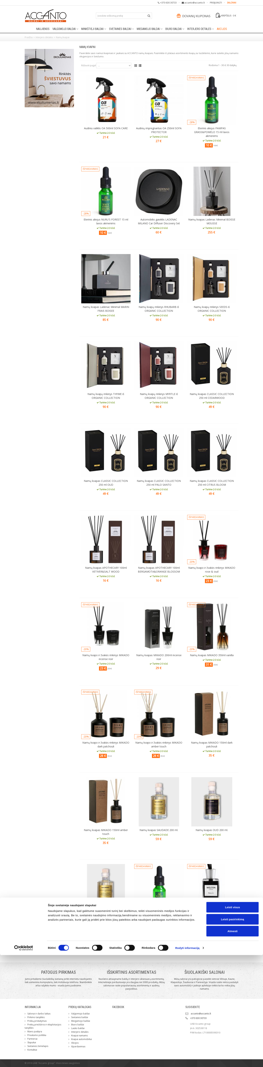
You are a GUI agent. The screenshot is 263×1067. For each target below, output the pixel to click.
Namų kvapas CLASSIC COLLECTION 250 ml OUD (106, 482)
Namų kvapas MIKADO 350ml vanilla (212, 655)
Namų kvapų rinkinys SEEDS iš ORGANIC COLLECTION (212, 308)
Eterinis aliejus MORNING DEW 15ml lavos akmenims (158, 918)
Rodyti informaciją (187, 1059)
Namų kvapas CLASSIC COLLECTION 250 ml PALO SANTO (159, 482)
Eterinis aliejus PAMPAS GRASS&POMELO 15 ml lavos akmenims (211, 132)
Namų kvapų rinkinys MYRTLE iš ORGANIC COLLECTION (159, 396)
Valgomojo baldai (64, 29)
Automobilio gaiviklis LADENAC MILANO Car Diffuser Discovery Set (159, 221)
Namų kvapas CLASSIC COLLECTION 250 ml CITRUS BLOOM (212, 482)
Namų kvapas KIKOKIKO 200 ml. (106, 917)
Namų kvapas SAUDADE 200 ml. (159, 830)
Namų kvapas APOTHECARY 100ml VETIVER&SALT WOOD (106, 569)
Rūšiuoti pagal (88, 65)
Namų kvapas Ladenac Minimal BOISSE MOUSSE (211, 221)
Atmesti (232, 1043)
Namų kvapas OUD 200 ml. (212, 830)
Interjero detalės (199, 29)
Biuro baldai (173, 29)
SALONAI (231, 2)
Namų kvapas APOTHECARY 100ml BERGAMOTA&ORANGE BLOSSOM (159, 569)
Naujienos (42, 29)
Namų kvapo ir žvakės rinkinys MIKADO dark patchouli (105, 744)
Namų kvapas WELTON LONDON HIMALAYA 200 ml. (212, 918)
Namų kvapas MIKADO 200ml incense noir (159, 657)
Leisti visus (232, 1019)
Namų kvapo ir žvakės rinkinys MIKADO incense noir (105, 657)
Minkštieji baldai (92, 29)
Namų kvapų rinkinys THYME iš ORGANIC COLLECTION (105, 396)
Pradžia (29, 37)
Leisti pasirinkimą (232, 1031)
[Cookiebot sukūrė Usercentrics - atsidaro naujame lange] (24, 1060)
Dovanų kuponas (193, 16)
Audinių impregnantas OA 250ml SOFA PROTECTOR (159, 130)
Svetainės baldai (120, 29)
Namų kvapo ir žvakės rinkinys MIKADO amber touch (158, 744)
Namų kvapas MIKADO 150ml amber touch (106, 832)
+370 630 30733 (168, 2)
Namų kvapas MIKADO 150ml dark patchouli (211, 744)
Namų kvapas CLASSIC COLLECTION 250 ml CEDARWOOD (212, 396)
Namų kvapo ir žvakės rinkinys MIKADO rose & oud (211, 569)
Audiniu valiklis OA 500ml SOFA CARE (106, 128)
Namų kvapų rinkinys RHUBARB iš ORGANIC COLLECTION (159, 308)
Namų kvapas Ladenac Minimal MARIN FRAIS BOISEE (106, 308)
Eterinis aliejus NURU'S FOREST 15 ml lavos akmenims (106, 221)
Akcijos (222, 29)
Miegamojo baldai (148, 29)
